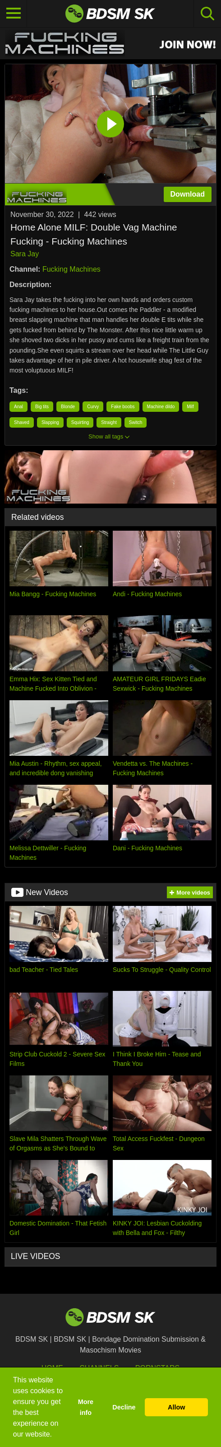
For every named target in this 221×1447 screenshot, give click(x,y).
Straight (108, 422)
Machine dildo (161, 406)
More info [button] (85, 1407)
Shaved (21, 422)
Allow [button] (176, 1407)
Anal (18, 406)
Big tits (42, 406)
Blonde (68, 406)
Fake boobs (122, 406)
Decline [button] (123, 1407)
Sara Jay (24, 254)
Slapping (50, 422)
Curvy (93, 406)
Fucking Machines (71, 269)
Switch (135, 422)
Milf (190, 406)
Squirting (80, 422)
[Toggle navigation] (13, 13)
